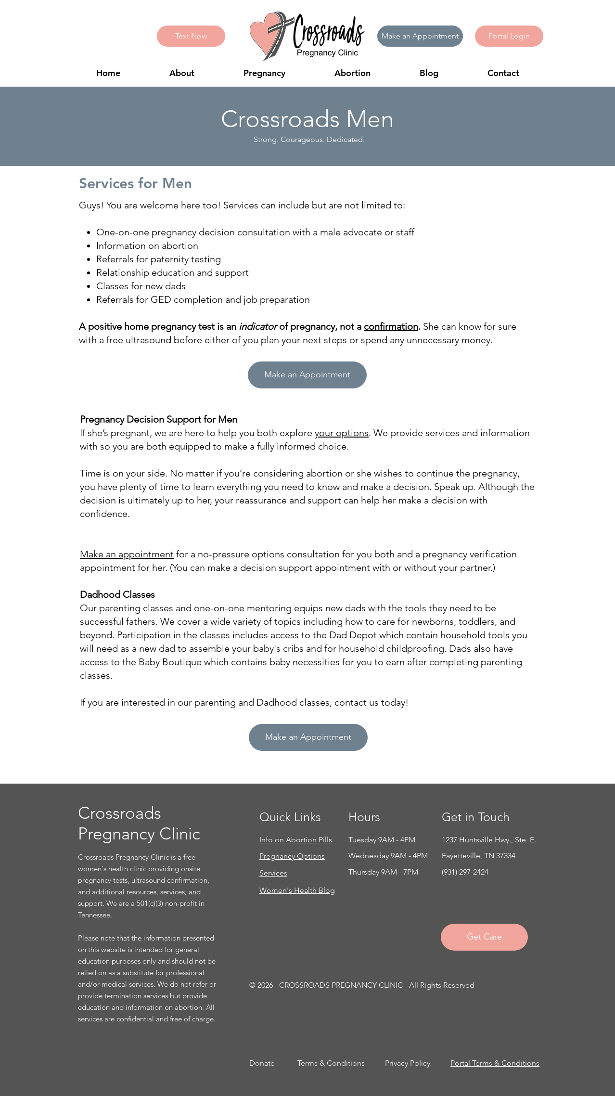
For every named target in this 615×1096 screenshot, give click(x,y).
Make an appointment (127, 554)
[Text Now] (191, 36)
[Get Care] (484, 937)
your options (342, 432)
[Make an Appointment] (420, 36)
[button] (509, 36)
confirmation (391, 326)
